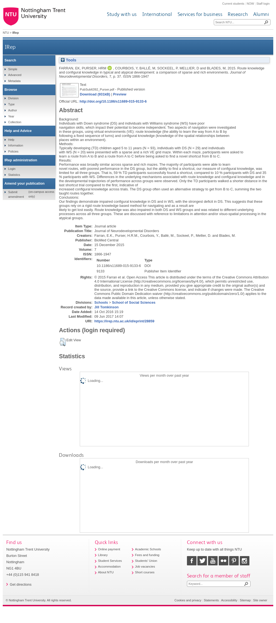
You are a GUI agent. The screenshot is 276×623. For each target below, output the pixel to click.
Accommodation (109, 566)
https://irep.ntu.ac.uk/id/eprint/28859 (124, 321)
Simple (12, 69)
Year (11, 116)
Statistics (14, 174)
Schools (101, 302)
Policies (13, 151)
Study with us (122, 14)
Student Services (110, 560)
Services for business (200, 14)
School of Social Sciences (134, 302)
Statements (211, 600)
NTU (6, 32)
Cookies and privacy (188, 600)
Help (11, 139)
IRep (10, 46)
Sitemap (245, 600)
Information (15, 145)
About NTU (106, 572)
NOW (250, 3)
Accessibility (229, 600)
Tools (68, 60)
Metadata (14, 81)
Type (11, 104)
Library (103, 555)
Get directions (21, 584)
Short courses (145, 572)
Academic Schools (148, 549)
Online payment (109, 549)
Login (12, 168)
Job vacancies (145, 566)
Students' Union (146, 560)
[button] (62, 342)
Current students (233, 3)
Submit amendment (16, 194)
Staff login (263, 3)
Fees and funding (147, 555)
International (157, 14)
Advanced (14, 75)
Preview (119, 94)
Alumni (261, 14)
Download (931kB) (95, 94)
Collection (14, 122)
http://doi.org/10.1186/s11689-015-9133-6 (113, 101)
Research (238, 14)
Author (12, 110)
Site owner (260, 600)
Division (13, 98)
